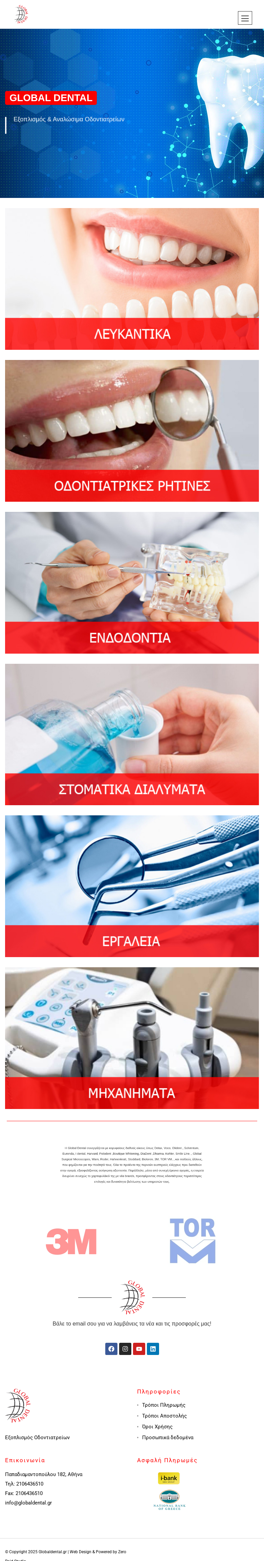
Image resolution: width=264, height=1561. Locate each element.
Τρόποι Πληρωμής (163, 1405)
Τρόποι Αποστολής (164, 1416)
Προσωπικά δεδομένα (167, 1437)
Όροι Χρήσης (157, 1427)
